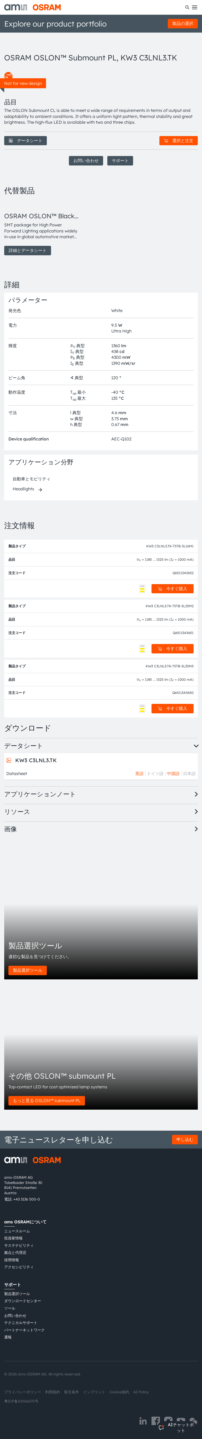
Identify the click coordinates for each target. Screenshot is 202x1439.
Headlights (23, 488)
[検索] (187, 7)
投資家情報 (13, 1238)
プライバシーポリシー (22, 1392)
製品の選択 (182, 23)
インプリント (94, 1392)
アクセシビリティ (19, 1267)
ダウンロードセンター (22, 1300)
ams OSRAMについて (25, 1221)
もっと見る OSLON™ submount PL (46, 1100)
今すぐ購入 (172, 588)
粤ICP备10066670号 (21, 1401)
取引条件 (71, 1392)
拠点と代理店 (15, 1252)
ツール (9, 1308)
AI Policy (141, 1392)
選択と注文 (178, 140)
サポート (120, 160)
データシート (25, 140)
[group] (41, 228)
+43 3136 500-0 (26, 1199)
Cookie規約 (119, 1392)
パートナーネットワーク (24, 1330)
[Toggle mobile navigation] (194, 7)
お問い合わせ (86, 160)
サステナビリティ (19, 1245)
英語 (139, 773)
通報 (8, 1337)
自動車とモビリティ (31, 478)
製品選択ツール (27, 970)
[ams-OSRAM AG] (32, 7)
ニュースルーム (17, 1231)
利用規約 (52, 1392)
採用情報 (11, 1260)
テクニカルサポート (20, 1322)
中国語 (173, 773)
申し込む (184, 1139)
